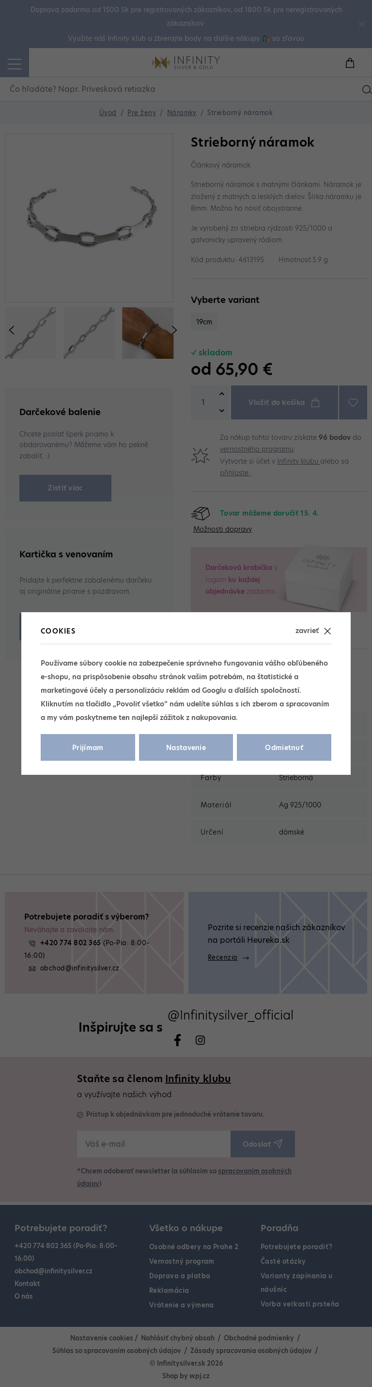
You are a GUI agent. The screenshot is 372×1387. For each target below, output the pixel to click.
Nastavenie (186, 747)
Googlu (214, 690)
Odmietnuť (284, 747)
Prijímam (88, 747)
